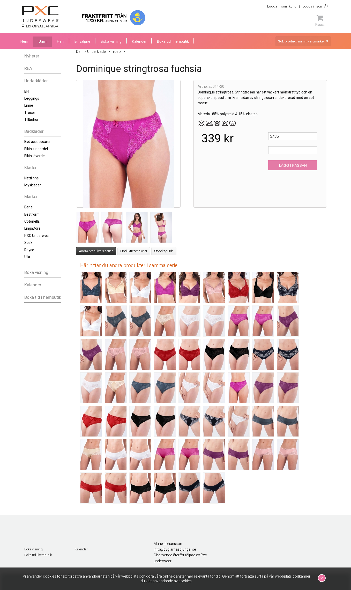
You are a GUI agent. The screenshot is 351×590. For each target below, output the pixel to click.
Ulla (27, 257)
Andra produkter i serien (96, 251)
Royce (29, 250)
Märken (31, 196)
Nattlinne (31, 178)
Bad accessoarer (37, 141)
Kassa (320, 20)
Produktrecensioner (133, 251)
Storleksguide (164, 251)
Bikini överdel (35, 156)
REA (28, 68)
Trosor (29, 112)
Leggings (31, 98)
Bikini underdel (36, 149)
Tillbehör (31, 119)
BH (26, 91)
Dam (43, 41)
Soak (28, 242)
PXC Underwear (37, 235)
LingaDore (32, 228)
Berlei (28, 207)
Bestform (32, 214)
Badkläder (34, 131)
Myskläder (32, 185)
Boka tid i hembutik (42, 297)
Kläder (30, 167)
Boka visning (36, 272)
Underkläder (36, 81)
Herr (60, 41)
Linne (28, 105)
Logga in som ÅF (315, 6)
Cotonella (32, 221)
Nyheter (31, 56)
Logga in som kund (281, 6)
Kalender (32, 285)
